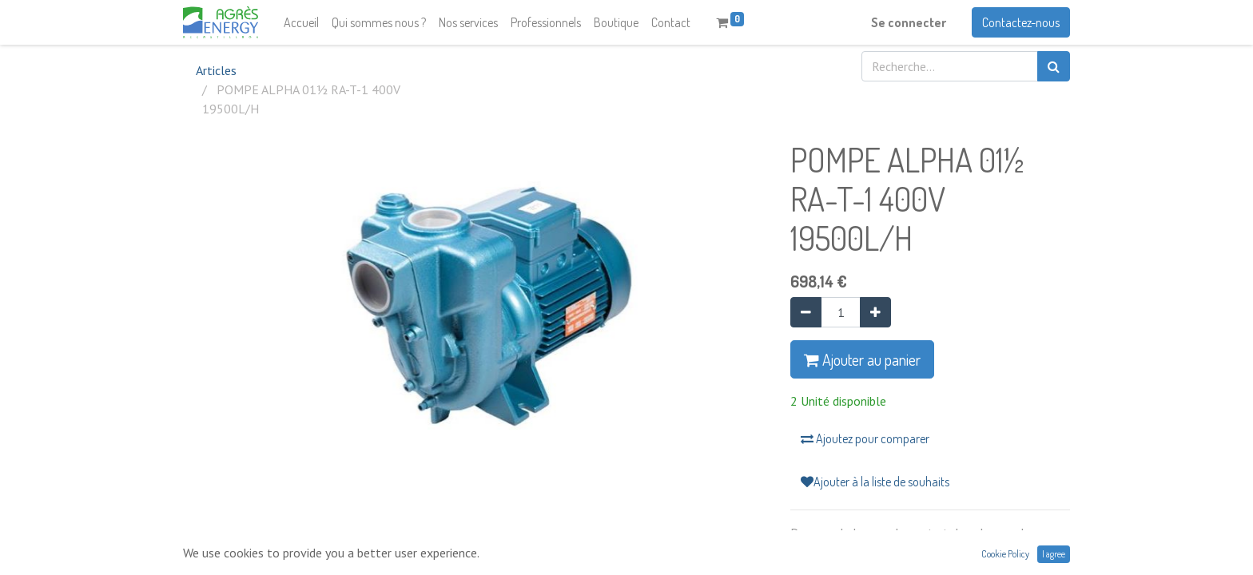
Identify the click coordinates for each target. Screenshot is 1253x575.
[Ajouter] (875, 312)
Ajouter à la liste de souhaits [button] (875, 482)
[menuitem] (301, 22)
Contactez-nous (1021, 22)
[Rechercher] (1053, 66)
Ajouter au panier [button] (862, 359)
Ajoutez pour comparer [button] (865, 438)
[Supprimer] (805, 312)
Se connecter (908, 22)
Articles (216, 70)
